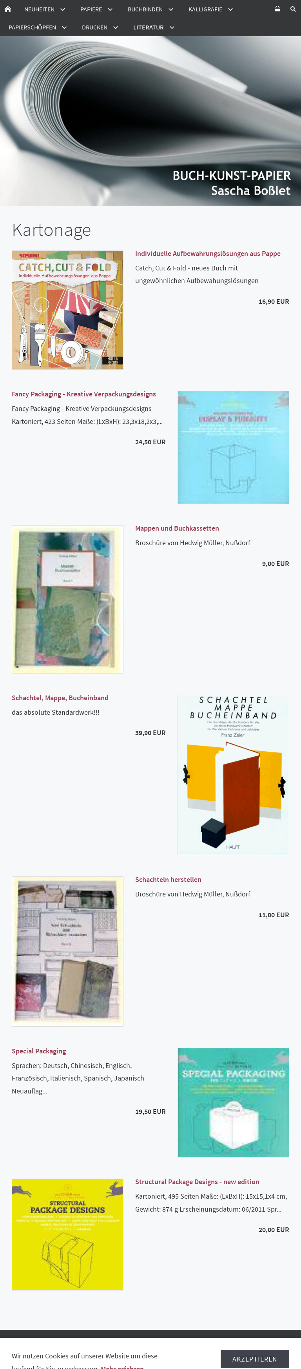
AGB (21, 1345)
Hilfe (277, 1345)
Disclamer (141, 1353)
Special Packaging (39, 1050)
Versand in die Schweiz (229, 1345)
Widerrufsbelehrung (66, 1345)
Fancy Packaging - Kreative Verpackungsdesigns (84, 393)
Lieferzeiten (170, 1345)
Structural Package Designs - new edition (197, 1181)
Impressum (229, 1353)
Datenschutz (125, 1345)
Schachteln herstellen (168, 879)
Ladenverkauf (184, 1353)
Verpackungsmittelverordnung (70, 1353)
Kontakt (265, 1353)
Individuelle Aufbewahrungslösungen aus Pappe (208, 253)
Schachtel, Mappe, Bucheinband (60, 697)
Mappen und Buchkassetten (177, 528)
